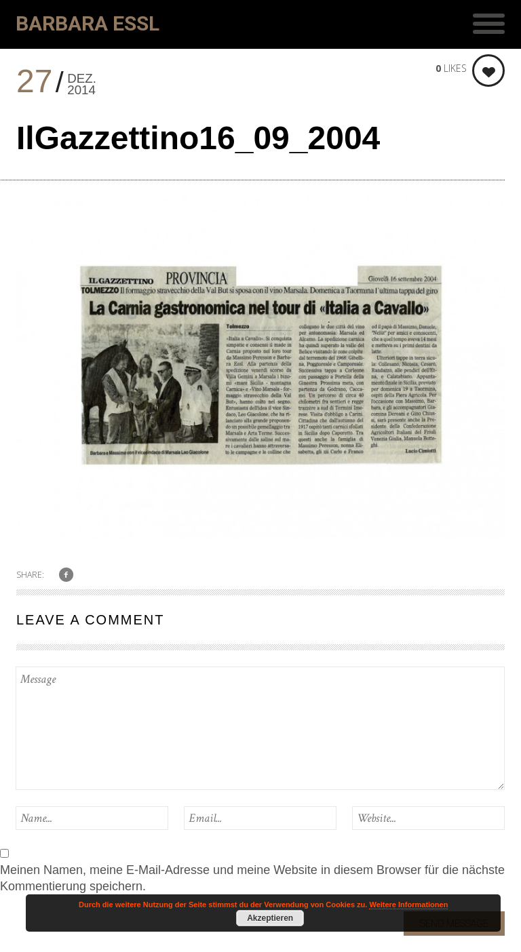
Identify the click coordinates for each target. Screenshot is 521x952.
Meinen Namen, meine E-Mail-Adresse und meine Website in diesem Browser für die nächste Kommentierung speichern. (252, 878)
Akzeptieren (270, 918)
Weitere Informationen (408, 904)
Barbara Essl (87, 23)
